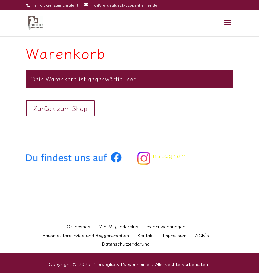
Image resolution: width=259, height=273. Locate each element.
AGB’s (202, 235)
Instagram (168, 155)
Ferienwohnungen (166, 226)
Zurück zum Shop (60, 108)
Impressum (174, 235)
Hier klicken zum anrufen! (54, 5)
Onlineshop (78, 226)
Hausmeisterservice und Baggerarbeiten (86, 235)
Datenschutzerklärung (126, 243)
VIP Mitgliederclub (118, 226)
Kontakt (146, 235)
